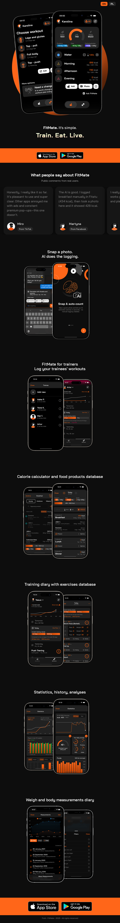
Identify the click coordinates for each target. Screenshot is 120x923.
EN (104, 3)
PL (112, 3)
